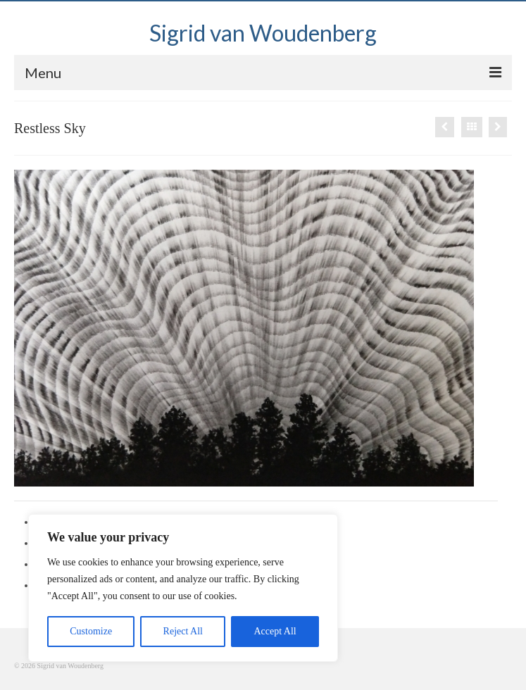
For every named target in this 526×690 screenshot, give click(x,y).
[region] (183, 588)
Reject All (183, 631)
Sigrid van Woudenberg (263, 32)
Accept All (274, 631)
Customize (91, 631)
